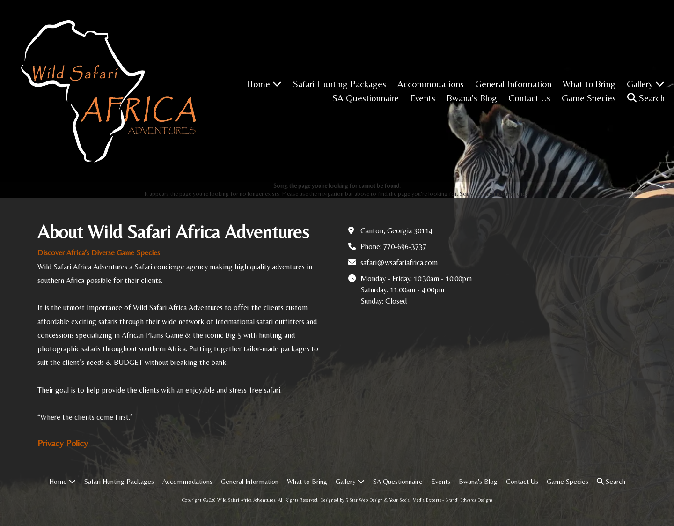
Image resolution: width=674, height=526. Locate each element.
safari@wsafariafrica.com (399, 262)
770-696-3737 (404, 246)
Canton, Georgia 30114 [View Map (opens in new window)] (396, 230)
